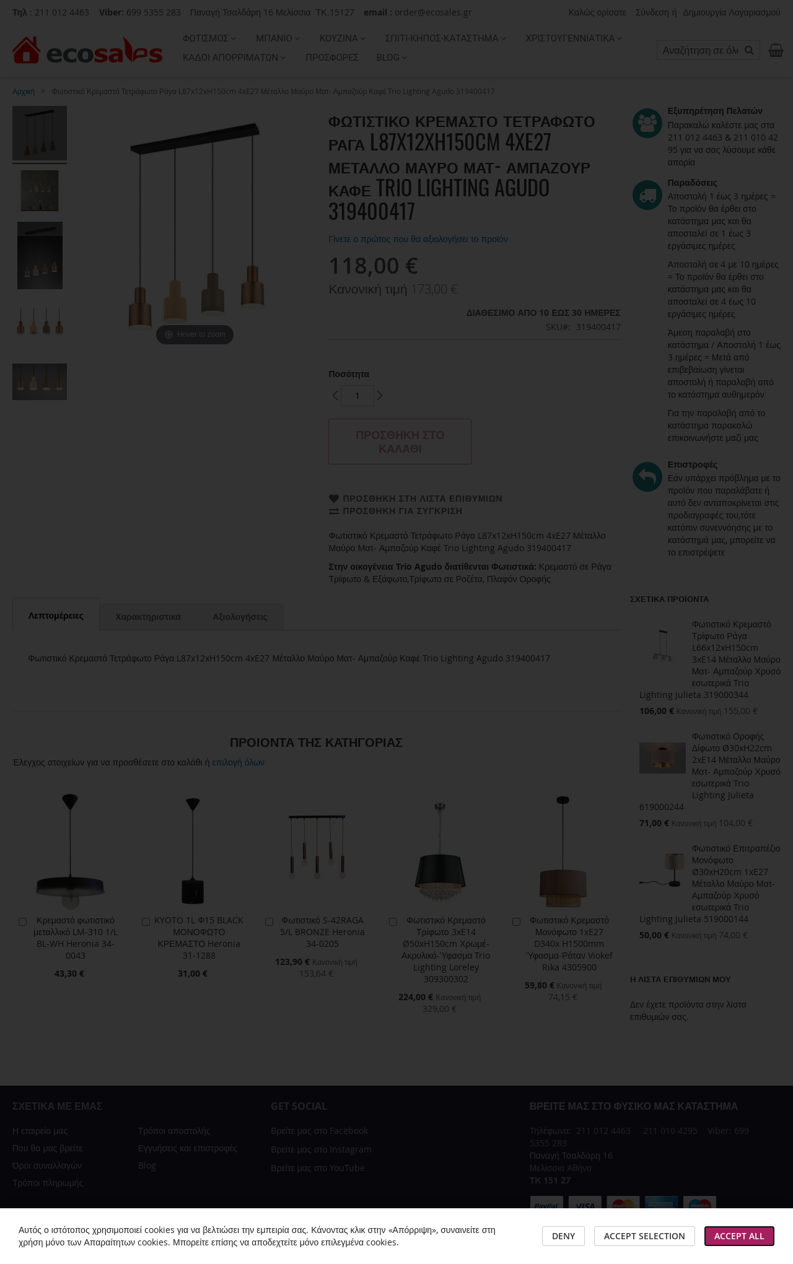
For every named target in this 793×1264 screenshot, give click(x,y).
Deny (563, 1236)
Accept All (739, 1236)
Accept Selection (644, 1236)
